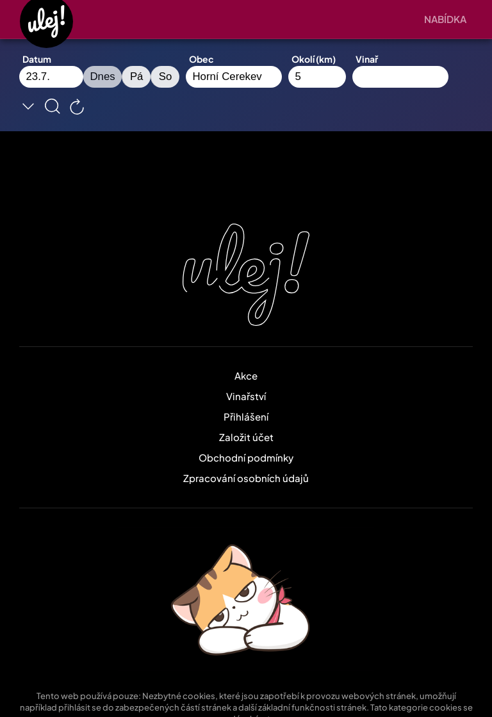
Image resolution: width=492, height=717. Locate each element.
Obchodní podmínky (246, 457)
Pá (137, 76)
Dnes (102, 76)
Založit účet (246, 437)
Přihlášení (246, 416)
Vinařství (246, 396)
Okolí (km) (313, 59)
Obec (201, 59)
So (165, 76)
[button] (448, 19)
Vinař (367, 59)
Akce (246, 375)
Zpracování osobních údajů (246, 478)
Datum (36, 59)
